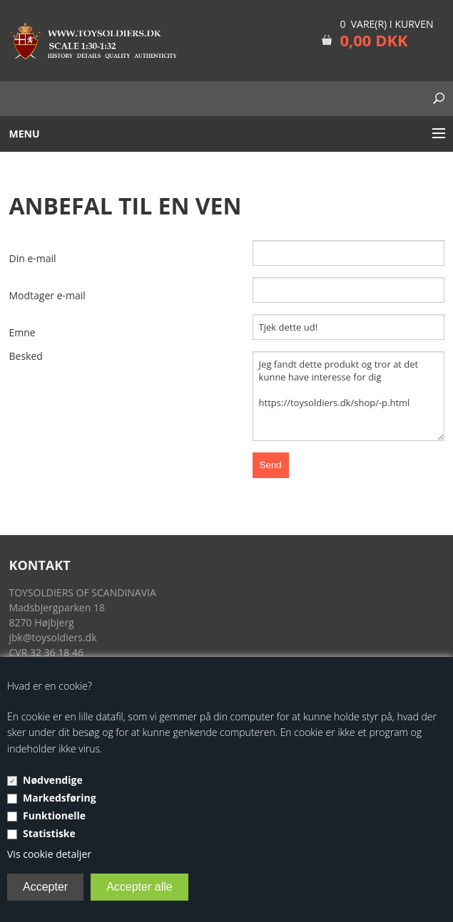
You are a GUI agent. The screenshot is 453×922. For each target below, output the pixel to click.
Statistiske (49, 833)
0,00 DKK (373, 40)
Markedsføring (59, 797)
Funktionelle (54, 815)
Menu (24, 133)
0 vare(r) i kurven (386, 24)
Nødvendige (53, 780)
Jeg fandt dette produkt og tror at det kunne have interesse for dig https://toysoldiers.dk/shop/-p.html (348, 396)
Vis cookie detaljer (49, 854)
